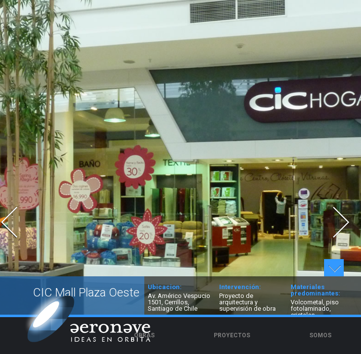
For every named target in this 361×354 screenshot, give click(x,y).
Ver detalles (334, 267)
